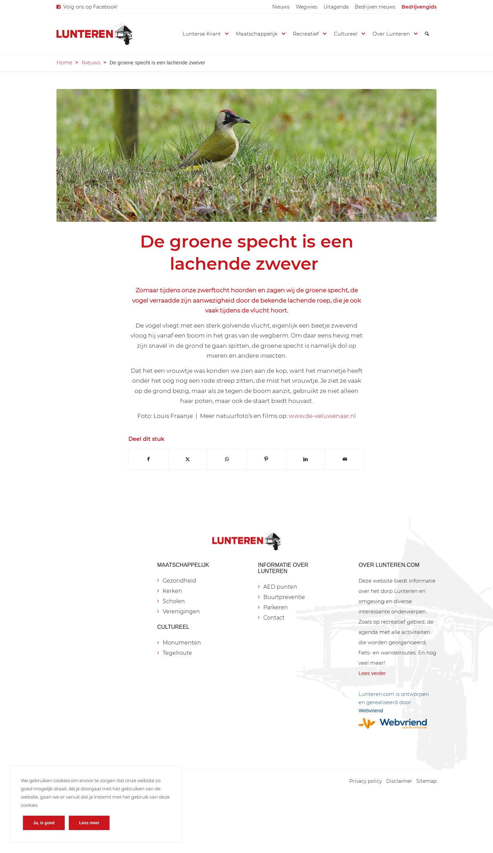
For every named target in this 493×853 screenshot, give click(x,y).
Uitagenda (336, 7)
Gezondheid (179, 580)
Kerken (172, 591)
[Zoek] (426, 34)
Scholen (174, 601)
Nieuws (281, 7)
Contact (274, 617)
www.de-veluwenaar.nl (322, 415)
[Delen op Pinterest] (266, 459)
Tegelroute (177, 653)
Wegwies (306, 7)
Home (64, 62)
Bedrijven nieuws (375, 7)
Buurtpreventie (284, 597)
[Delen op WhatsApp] (226, 459)
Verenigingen (181, 611)
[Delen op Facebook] (148, 459)
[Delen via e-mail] (344, 459)
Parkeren (275, 607)
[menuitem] (281, 7)
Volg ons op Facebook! (90, 7)
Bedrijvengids (419, 7)
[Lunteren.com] (94, 34)
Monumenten (182, 642)
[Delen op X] (187, 459)
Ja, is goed (43, 822)
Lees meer (89, 822)
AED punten (280, 587)
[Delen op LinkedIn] (305, 459)
